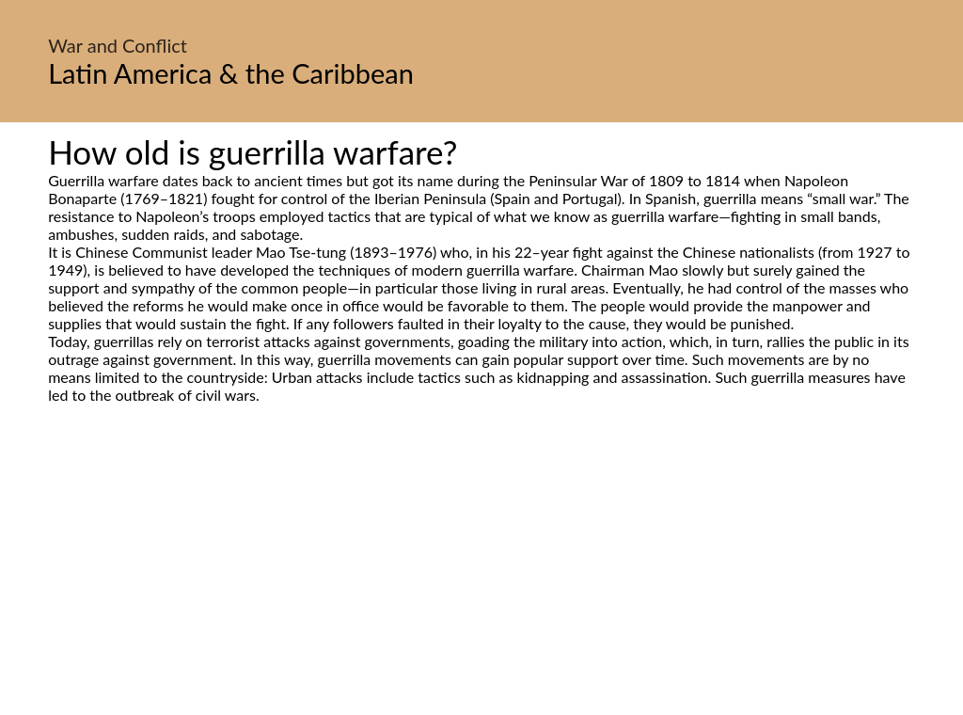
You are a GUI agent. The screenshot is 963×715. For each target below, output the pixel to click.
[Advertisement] (481, 580)
